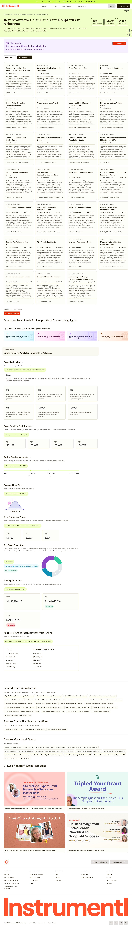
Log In (111, 6)
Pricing (55, 6)
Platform (44, 6)
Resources (82, 6)
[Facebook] (111, 923)
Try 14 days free (123, 6)
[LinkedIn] (126, 923)
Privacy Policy (32, 923)
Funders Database (100, 862)
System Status (52, 923)
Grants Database (67, 6)
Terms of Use (42, 923)
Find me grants (119, 43)
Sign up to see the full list (12, 313)
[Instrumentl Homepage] (10, 6)
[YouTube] (121, 923)
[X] (116, 923)
